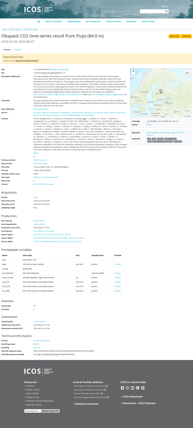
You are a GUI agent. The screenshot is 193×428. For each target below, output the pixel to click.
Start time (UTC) (8, 201)
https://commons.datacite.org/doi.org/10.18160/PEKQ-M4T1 (57, 94)
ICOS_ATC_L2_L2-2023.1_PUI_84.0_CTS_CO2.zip (52, 234)
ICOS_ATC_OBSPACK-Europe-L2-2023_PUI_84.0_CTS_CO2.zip (57, 241)
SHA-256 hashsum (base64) (12, 354)
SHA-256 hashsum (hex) (11, 351)
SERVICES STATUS (33, 404)
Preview (18, 49)
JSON (149, 132)
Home (4, 29)
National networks (86, 403)
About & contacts (53, 21)
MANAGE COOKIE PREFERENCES (40, 401)
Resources (131, 21)
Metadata (7, 49)
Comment (5, 100)
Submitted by (7, 321)
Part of (4, 112)
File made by (6, 221)
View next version (40, 163)
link (63, 73)
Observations (74, 21)
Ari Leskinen (50, 231)
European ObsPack (41, 109)
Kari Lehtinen (38, 231)
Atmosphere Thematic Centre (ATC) (90, 386)
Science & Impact (113, 21)
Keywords (136, 138)
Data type (5, 177)
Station (4, 197)
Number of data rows (10, 174)
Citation (4, 118)
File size (4, 170)
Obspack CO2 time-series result (46, 177)
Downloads (6, 306)
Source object (7, 234)
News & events (148, 21)
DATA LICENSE (32, 393)
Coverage (136, 121)
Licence (4, 184)
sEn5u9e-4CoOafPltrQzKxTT (27, 61)
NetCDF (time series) (41, 340)
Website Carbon (49, 411)
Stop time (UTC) (8, 204)
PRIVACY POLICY (33, 389)
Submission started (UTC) (12, 328)
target (54, 69)
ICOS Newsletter (133, 396)
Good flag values (8, 344)
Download (186, 36)
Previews (5, 309)
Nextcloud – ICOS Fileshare (139, 403)
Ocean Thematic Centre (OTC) (87, 393)
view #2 (43, 160)
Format (4, 340)
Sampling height (8, 207)
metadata (61, 69)
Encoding (5, 347)
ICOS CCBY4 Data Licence (43, 184)
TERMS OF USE (32, 397)
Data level (5, 181)
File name (5, 167)
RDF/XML (156, 132)
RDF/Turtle (165, 132)
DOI (3, 69)
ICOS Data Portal (31, 29)
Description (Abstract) (10, 76)
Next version (6, 163)
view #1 (36, 160)
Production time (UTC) (10, 227)
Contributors (6, 231)
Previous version (8, 160)
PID (2, 73)
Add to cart (174, 36)
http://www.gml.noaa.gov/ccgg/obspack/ (108, 94)
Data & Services (93, 21)
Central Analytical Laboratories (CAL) (90, 397)
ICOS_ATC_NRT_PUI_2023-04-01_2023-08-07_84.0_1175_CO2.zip (58, 238)
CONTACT (30, 386)
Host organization (9, 224)
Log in (165, 6)
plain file (36, 347)
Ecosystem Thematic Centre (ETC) (89, 389)
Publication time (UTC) (11, 325)
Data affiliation (7, 109)
